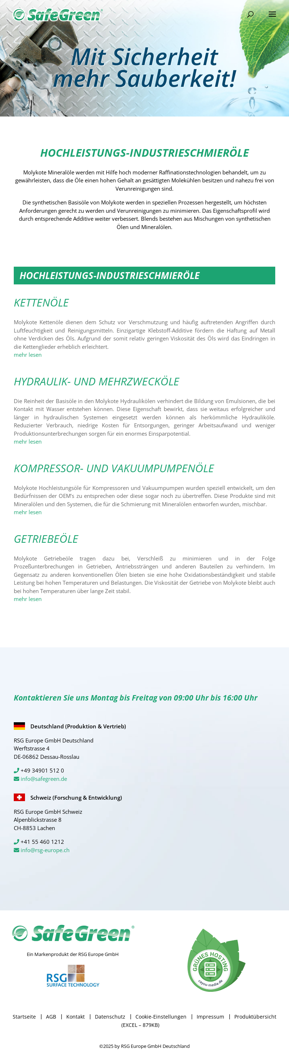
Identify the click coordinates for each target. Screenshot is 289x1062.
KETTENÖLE (41, 302)
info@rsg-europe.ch (45, 850)
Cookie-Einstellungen (161, 1016)
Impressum (210, 1016)
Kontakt (75, 1016)
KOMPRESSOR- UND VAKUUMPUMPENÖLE (114, 468)
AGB (51, 1016)
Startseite (24, 1016)
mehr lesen (28, 354)
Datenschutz (110, 1016)
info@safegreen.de (44, 778)
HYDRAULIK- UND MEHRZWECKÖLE (96, 381)
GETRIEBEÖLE (46, 538)
